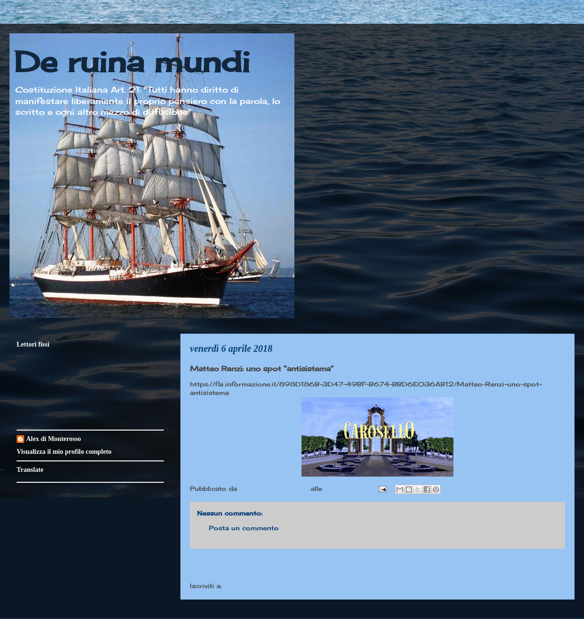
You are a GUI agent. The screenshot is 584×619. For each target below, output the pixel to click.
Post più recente (228, 567)
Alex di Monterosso (53, 438)
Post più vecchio (527, 567)
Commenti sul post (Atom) (270, 586)
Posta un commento (244, 528)
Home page (377, 567)
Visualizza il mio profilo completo (64, 451)
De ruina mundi (132, 61)
